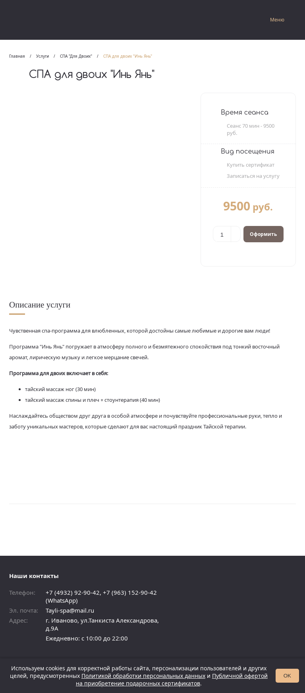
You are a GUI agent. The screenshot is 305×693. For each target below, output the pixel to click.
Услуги (42, 56)
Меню (277, 19)
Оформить (263, 234)
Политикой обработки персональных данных (143, 675)
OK (287, 676)
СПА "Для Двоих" (76, 56)
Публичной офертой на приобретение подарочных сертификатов (172, 679)
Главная (17, 56)
